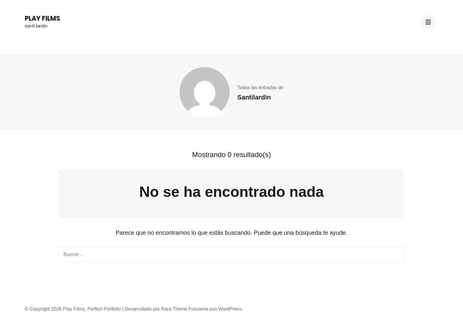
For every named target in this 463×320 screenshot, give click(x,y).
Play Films (42, 18)
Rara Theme (174, 308)
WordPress (230, 308)
